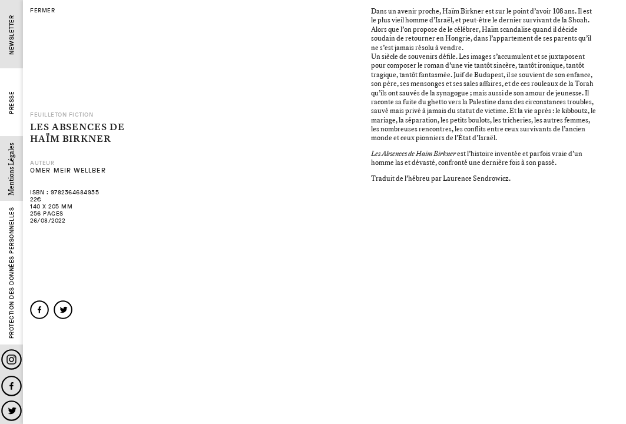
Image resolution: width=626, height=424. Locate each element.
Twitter (11, 410)
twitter (63, 309)
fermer (42, 10)
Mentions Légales (11, 169)
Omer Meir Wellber (68, 170)
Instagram (11, 359)
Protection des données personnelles (11, 273)
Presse (11, 102)
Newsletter (11, 35)
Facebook (11, 386)
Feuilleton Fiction (61, 114)
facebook (39, 309)
